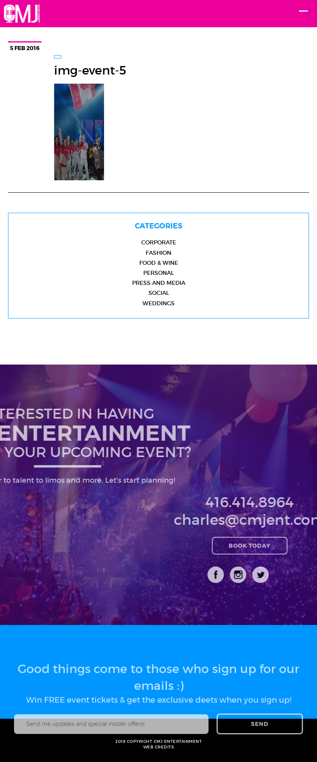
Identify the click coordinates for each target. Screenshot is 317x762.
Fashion (158, 252)
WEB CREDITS (158, 747)
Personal (158, 272)
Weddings (158, 303)
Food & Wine (158, 262)
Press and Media (158, 282)
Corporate (158, 242)
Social (158, 292)
